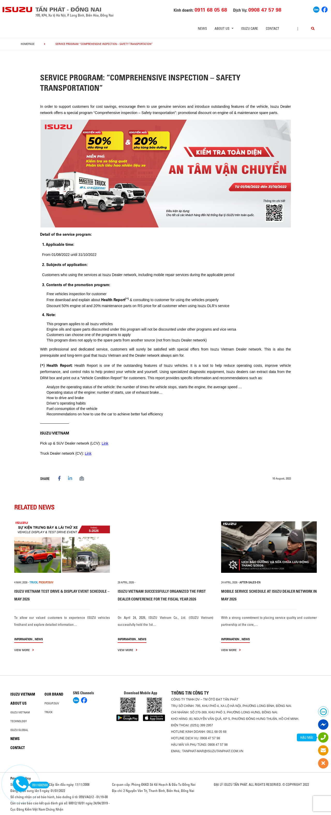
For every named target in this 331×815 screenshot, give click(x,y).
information (23, 639)
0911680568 (39, 785)
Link (105, 443)
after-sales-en (249, 582)
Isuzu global (19, 730)
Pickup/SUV (51, 703)
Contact (272, 28)
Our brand (53, 694)
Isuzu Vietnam (22, 694)
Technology (18, 721)
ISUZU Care (249, 28)
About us (18, 703)
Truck (48, 712)
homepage (28, 44)
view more (24, 650)
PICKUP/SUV (46, 582)
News (202, 28)
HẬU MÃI (306, 737)
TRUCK (33, 582)
